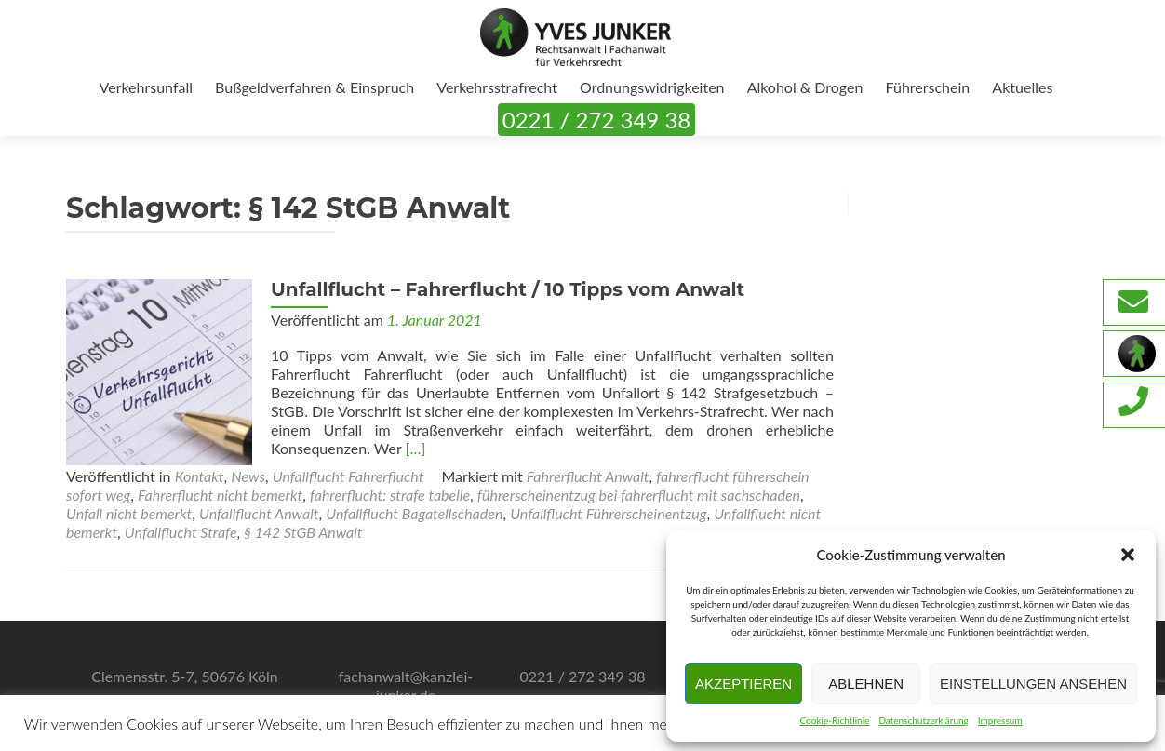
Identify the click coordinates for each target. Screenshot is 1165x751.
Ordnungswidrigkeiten (652, 87)
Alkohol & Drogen (805, 87)
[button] (1127, 554)
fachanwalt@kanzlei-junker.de (406, 685)
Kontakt (199, 476)
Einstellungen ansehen (1033, 683)
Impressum (1000, 720)
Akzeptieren (743, 683)
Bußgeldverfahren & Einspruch (314, 87)
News (248, 476)
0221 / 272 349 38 (596, 119)
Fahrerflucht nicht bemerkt (220, 494)
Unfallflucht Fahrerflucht (348, 476)
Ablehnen (866, 683)
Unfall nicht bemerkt (129, 513)
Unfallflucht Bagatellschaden (414, 513)
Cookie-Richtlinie (834, 720)
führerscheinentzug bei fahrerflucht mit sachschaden (638, 494)
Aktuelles (1022, 87)
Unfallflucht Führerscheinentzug (608, 513)
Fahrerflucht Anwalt (588, 476)
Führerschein (928, 87)
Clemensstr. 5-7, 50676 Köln (184, 676)
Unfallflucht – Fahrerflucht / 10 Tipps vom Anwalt (507, 289)
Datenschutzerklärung (923, 720)
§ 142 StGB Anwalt (303, 532)
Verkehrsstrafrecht (496, 87)
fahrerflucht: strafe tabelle (390, 494)
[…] (415, 448)
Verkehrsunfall (146, 87)
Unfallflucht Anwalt (258, 513)
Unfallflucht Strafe (181, 532)
